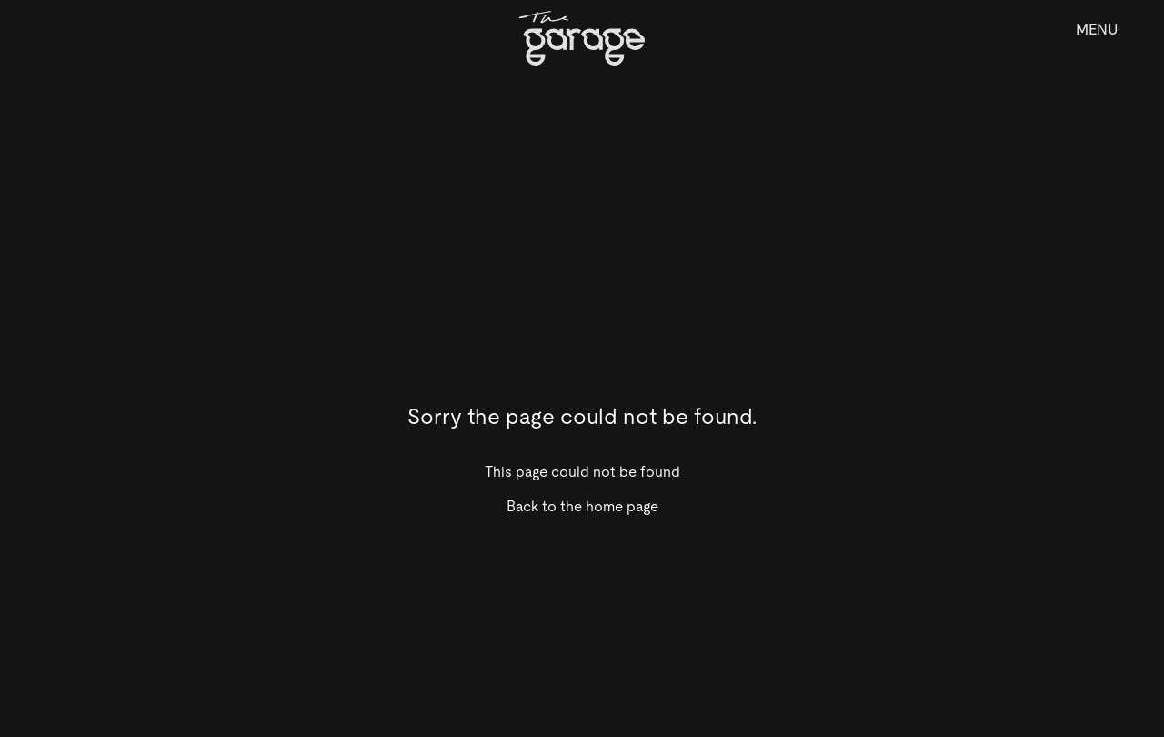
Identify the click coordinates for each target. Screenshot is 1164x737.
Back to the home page (582, 506)
